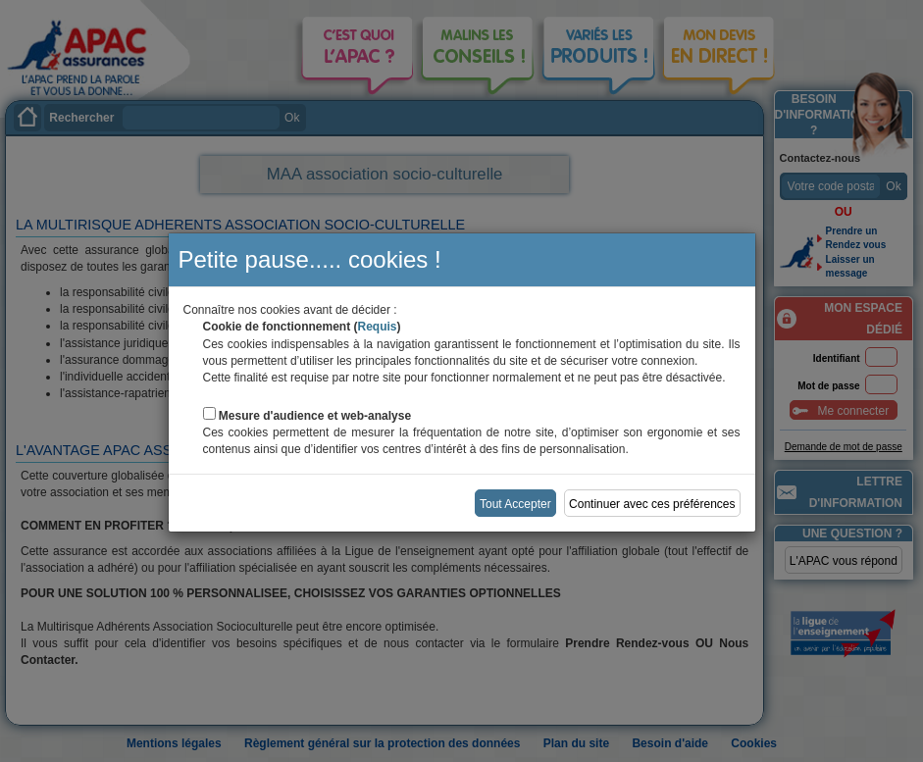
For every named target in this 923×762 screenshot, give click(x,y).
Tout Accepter (515, 504)
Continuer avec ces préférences (652, 504)
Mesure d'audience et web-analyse (315, 416)
